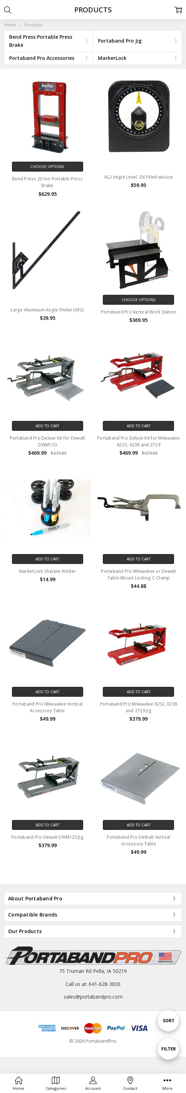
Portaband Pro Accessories (41, 58)
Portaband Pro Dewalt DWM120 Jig (47, 837)
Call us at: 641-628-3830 (93, 984)
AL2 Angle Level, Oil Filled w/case (138, 177)
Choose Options (47, 166)
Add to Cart (47, 425)
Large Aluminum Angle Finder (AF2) (47, 310)
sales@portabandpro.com (93, 996)
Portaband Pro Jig (120, 40)
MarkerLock (112, 58)
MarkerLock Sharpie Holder (47, 571)
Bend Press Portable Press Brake (40, 40)
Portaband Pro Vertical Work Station (138, 312)
